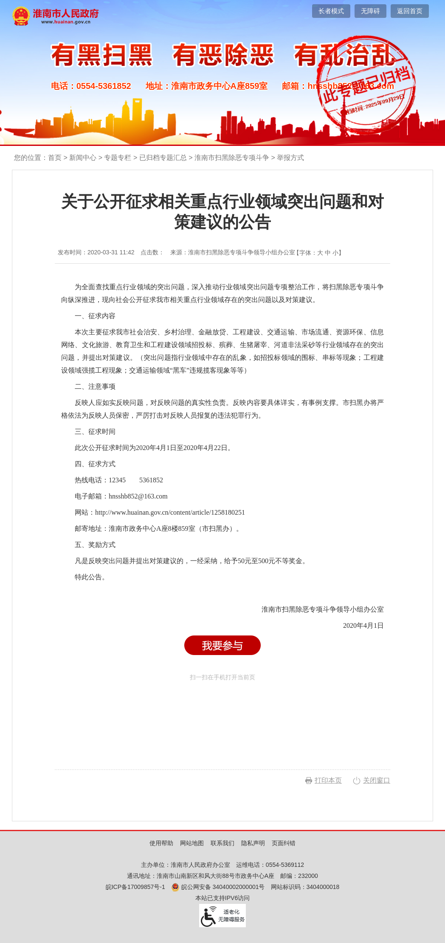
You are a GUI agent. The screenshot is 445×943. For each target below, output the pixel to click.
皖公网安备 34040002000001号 (218, 886)
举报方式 (290, 157)
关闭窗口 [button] (376, 780)
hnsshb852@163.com (138, 496)
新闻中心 (82, 157)
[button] (331, 11)
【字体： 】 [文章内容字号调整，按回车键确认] (318, 252)
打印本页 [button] (328, 780)
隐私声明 (253, 843)
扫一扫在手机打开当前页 (222, 713)
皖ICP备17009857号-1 (135, 886)
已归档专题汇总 (163, 157)
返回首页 (409, 10)
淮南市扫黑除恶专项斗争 (231, 157)
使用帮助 (161, 843)
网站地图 (192, 843)
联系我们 (222, 843)
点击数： (152, 252)
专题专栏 (117, 157)
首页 (55, 157)
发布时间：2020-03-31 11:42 (96, 252)
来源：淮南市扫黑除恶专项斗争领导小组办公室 (232, 252)
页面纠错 (284, 843)
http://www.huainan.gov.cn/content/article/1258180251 (170, 512)
